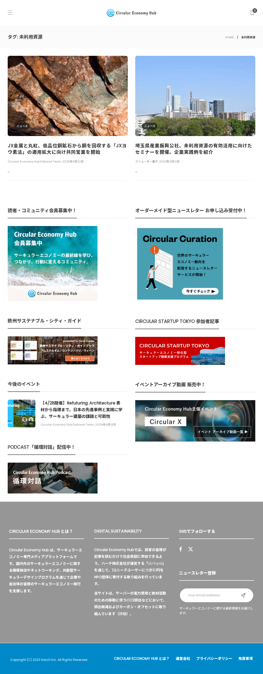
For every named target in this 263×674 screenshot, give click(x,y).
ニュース (21, 126)
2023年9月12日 (169, 161)
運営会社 (183, 658)
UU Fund (155, 563)
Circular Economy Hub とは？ (142, 658)
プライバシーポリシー (214, 658)
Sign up (243, 595)
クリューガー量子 (146, 161)
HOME (229, 37)
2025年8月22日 (73, 161)
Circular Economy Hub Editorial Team (34, 161)
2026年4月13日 (105, 425)
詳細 (122, 613)
